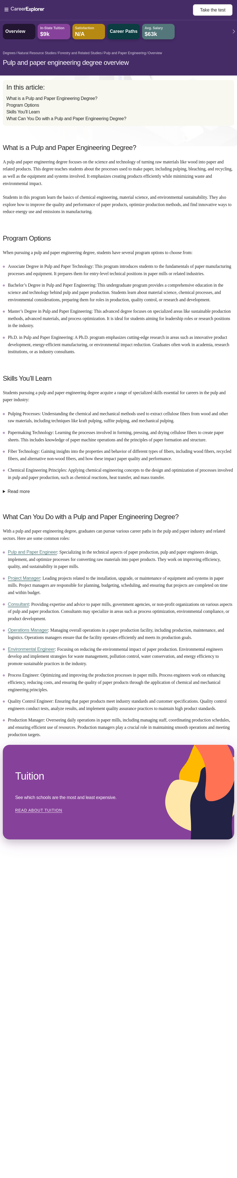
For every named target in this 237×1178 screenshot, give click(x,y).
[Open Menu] (98, 10)
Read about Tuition (38, 810)
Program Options (22, 105)
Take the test (212, 10)
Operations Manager (28, 630)
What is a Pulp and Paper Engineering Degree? (51, 98)
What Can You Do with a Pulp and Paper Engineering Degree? (66, 118)
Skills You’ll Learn (23, 111)
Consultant (18, 604)
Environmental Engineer (31, 649)
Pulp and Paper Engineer (32, 552)
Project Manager (24, 578)
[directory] (118, 103)
